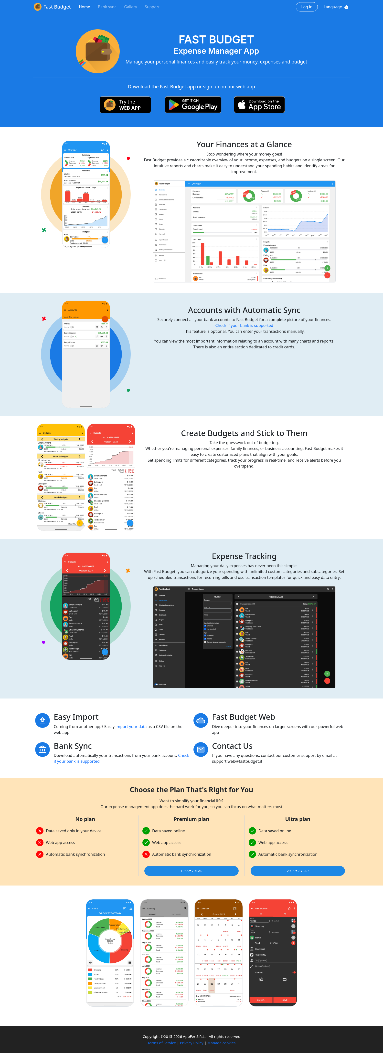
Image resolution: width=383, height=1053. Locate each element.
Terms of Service (162, 1042)
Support (152, 7)
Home (84, 7)
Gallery (130, 7)
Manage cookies (221, 1042)
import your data (131, 726)
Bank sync (107, 7)
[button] (336, 7)
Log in (306, 7)
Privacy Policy (191, 1042)
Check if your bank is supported (244, 325)
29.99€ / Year (298, 870)
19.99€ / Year (191, 870)
